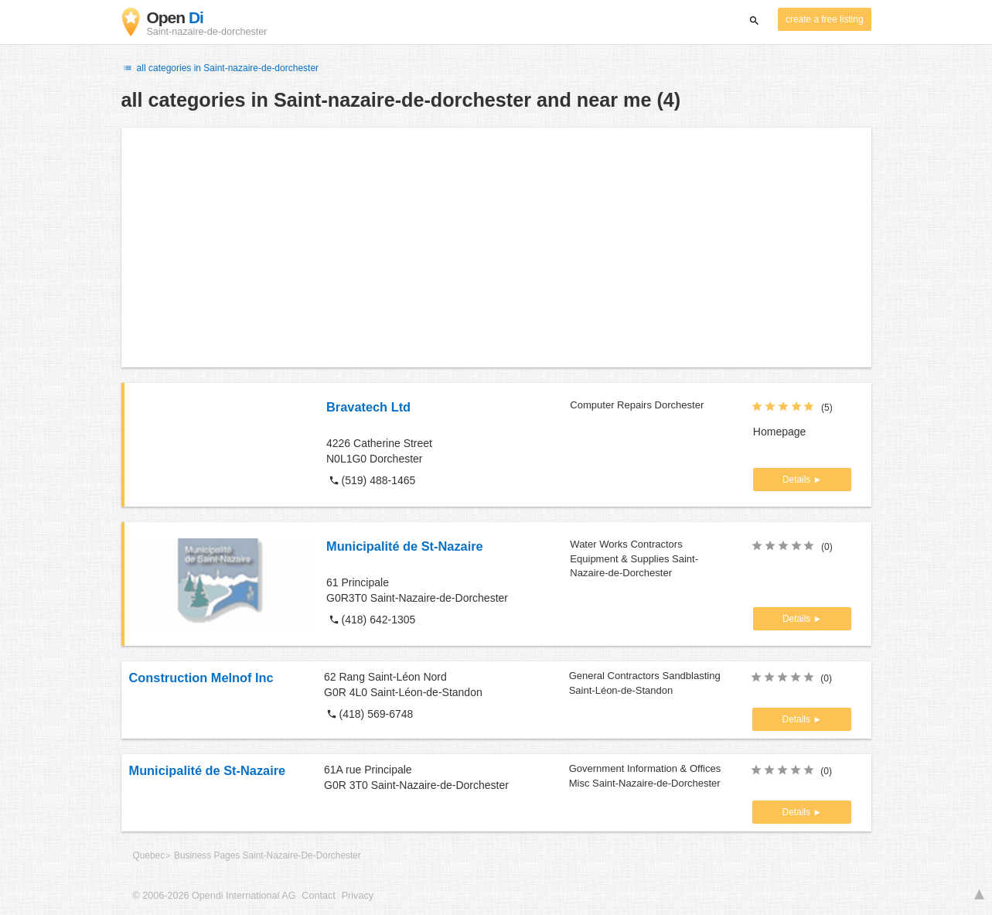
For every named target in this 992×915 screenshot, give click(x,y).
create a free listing (824, 19)
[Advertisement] (496, 247)
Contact (318, 895)
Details (797, 479)
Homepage (779, 431)
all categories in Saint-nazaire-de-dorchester (220, 68)
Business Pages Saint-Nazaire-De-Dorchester (267, 855)
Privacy (357, 895)
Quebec (149, 855)
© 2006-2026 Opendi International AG (214, 895)
